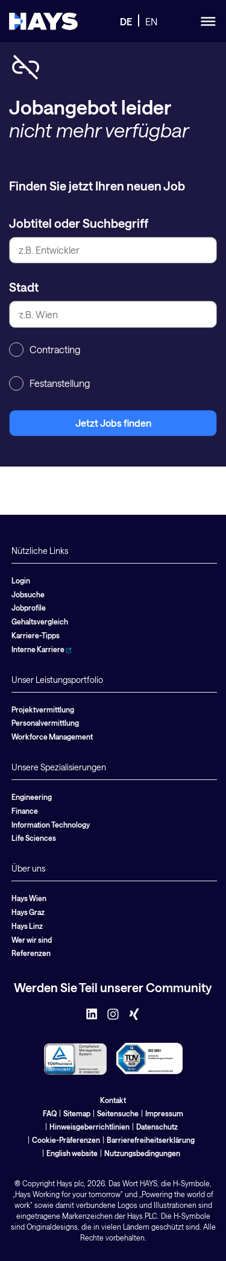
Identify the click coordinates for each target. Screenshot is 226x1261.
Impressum (164, 1113)
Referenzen (31, 953)
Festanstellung (49, 383)
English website (72, 1153)
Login (20, 580)
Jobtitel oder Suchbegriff (78, 223)
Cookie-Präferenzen (66, 1140)
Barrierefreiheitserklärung (151, 1140)
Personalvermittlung (45, 723)
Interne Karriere (41, 649)
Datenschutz (157, 1126)
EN (151, 21)
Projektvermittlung (42, 709)
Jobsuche (28, 594)
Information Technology (50, 824)
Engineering (31, 797)
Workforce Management (52, 736)
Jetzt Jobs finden (113, 423)
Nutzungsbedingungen (142, 1153)
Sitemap (76, 1113)
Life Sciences (33, 838)
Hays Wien (28, 898)
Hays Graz (28, 912)
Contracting (44, 349)
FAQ (50, 1113)
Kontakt (113, 1100)
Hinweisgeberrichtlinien (89, 1126)
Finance (24, 811)
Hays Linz (27, 926)
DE (126, 21)
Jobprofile (28, 607)
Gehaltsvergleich (39, 621)
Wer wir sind (31, 940)
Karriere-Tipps (35, 635)
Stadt (24, 287)
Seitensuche (118, 1113)
